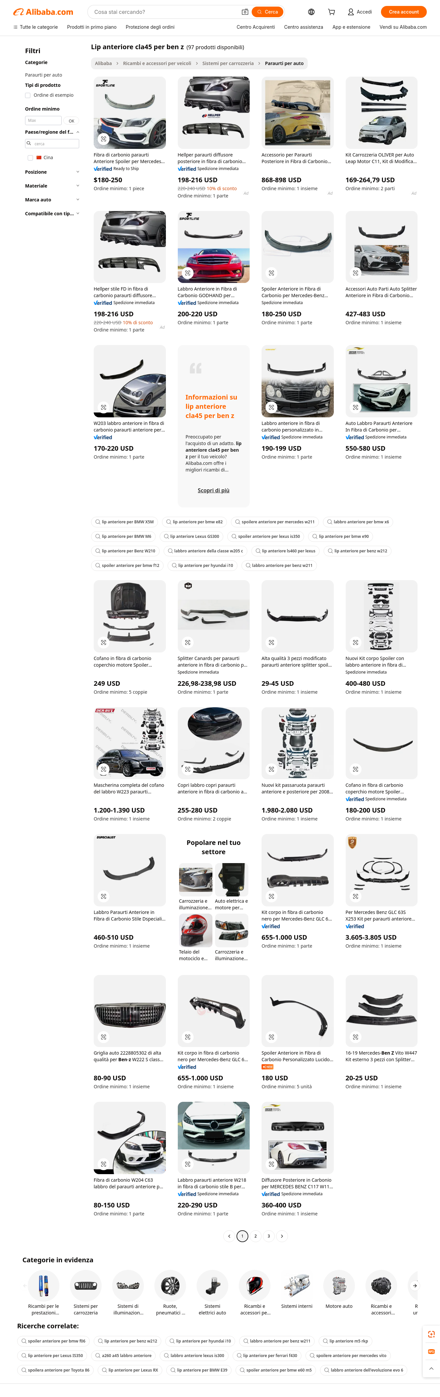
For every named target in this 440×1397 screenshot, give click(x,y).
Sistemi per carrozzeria (228, 63)
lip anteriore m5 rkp (345, 1341)
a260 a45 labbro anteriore (123, 1355)
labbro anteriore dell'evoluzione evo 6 (363, 1370)
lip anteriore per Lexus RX (130, 1370)
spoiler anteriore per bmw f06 (53, 1341)
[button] (245, 12)
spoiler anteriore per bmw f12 (127, 565)
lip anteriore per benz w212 (357, 551)
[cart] (333, 13)
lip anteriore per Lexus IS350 (52, 1355)
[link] (431, 1334)
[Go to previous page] (229, 1236)
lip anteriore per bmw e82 (194, 522)
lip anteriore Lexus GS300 (191, 536)
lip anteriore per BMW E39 (199, 1370)
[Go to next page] (282, 1236)
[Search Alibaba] (165, 12)
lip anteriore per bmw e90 (340, 536)
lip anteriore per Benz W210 (125, 551)
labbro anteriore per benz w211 (279, 565)
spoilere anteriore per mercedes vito (348, 1355)
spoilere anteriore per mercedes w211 (275, 522)
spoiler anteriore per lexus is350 (266, 536)
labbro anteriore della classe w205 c (205, 551)
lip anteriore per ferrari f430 (267, 1355)
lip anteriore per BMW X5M (124, 522)
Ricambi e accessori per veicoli (157, 63)
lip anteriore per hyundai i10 (202, 565)
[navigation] (50, 642)
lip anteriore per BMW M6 (123, 536)
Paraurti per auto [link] (284, 63)
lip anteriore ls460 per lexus (285, 551)
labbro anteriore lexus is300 (194, 1355)
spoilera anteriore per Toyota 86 (55, 1370)
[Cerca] (267, 12)
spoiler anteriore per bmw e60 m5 (276, 1370)
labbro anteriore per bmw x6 (358, 522)
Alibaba (103, 63)
